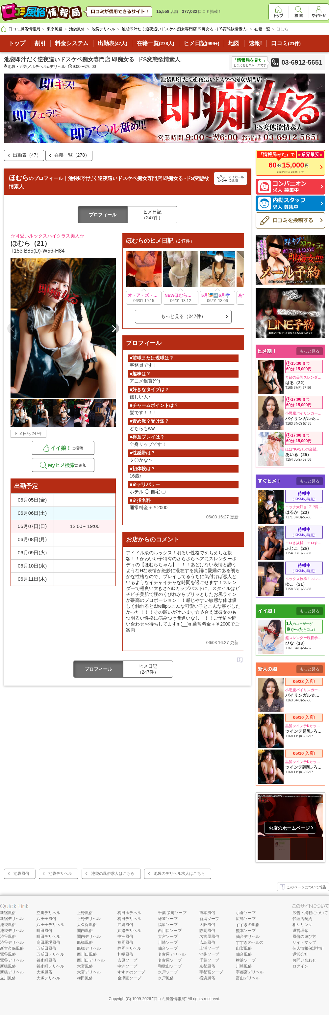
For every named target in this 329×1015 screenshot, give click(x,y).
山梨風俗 (244, 948)
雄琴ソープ (168, 918)
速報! (255, 43)
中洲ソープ (127, 966)
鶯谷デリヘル (12, 960)
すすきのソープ (131, 972)
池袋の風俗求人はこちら (113, 873)
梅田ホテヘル (129, 912)
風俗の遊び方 (304, 936)
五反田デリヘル (50, 954)
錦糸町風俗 (46, 960)
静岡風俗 (207, 930)
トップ (17, 43)
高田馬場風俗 (48, 942)
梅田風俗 (85, 978)
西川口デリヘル (91, 960)
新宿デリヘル (12, 918)
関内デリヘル (89, 936)
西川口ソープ (170, 930)
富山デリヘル (248, 978)
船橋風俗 (85, 942)
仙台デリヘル (248, 936)
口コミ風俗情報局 (169, 999)
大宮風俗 (85, 966)
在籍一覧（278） (71, 155)
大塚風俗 (44, 972)
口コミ (286, 43)
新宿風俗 (8, 912)
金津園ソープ (129, 978)
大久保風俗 (87, 924)
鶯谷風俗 (8, 954)
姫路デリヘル (129, 930)
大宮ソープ (168, 936)
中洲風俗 (125, 936)
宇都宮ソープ (211, 972)
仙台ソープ (168, 948)
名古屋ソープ (170, 960)
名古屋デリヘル (172, 954)
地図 (234, 43)
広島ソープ (246, 918)
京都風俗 (207, 966)
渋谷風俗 (8, 936)
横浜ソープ (246, 960)
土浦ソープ (209, 948)
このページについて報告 (303, 887)
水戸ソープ (168, 972)
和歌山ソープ (170, 966)
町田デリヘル (48, 936)
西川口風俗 (87, 954)
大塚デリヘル (48, 978)
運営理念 (300, 930)
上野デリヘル (89, 918)
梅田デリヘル (129, 918)
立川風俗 (8, 978)
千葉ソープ (209, 960)
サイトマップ (304, 942)
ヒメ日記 (201, 43)
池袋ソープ (209, 954)
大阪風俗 (207, 924)
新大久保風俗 (12, 948)
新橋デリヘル (12, 972)
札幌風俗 (125, 954)
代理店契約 (302, 918)
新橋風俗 (8, 966)
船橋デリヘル (89, 948)
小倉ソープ (246, 912)
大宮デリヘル (89, 972)
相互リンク (302, 924)
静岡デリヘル (129, 948)
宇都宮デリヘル (250, 972)
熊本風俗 (207, 912)
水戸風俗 (166, 978)
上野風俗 (85, 912)
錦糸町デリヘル (50, 966)
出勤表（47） (27, 155)
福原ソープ (168, 924)
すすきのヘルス (250, 942)
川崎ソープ (168, 942)
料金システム (72, 43)
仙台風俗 (244, 954)
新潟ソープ (209, 918)
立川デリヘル (48, 912)
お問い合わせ (304, 960)
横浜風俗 (207, 978)
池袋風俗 (21, 873)
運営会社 (300, 954)
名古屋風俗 (209, 936)
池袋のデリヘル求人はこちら (179, 873)
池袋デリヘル (60, 873)
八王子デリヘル (50, 924)
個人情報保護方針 (308, 948)
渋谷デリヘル (12, 942)
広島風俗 (207, 942)
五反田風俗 (46, 948)
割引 (40, 43)
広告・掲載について (310, 912)
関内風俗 (85, 930)
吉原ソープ (127, 960)
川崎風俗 (244, 966)
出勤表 (112, 43)
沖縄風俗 (125, 924)
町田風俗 (44, 930)
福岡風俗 (125, 942)
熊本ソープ (246, 930)
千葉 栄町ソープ (172, 912)
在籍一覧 (155, 43)
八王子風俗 (46, 918)
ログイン (300, 966)
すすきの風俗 (248, 924)
